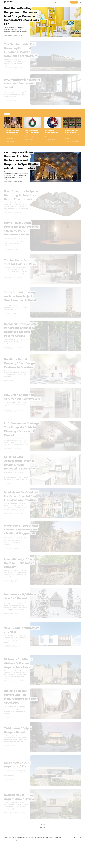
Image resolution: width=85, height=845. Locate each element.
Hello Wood (7, 580)
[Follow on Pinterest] (80, 837)
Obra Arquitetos (8, 778)
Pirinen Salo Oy (8, 611)
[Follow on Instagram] (77, 837)
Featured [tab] (7, 114)
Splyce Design (8, 745)
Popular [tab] (13, 114)
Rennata (68, 138)
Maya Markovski (8, 35)
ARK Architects (8, 645)
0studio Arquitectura (9, 812)
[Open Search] (80, 2)
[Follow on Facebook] (75, 837)
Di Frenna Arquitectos (9, 680)
